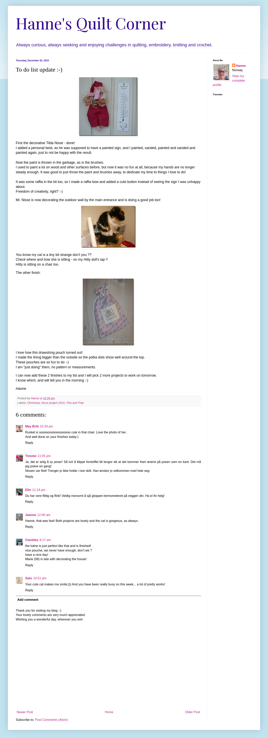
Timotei (30, 456)
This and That (75, 402)
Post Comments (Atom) (51, 719)
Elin (28, 490)
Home (109, 712)
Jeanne (30, 515)
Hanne (241, 65)
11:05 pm (44, 456)
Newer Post (25, 712)
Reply (29, 442)
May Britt (32, 426)
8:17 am (45, 540)
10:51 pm (40, 578)
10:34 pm (46, 426)
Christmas (33, 402)
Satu (28, 578)
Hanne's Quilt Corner (91, 22)
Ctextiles (31, 540)
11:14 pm (38, 490)
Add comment (27, 599)
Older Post (192, 712)
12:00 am (43, 515)
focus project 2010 (53, 402)
